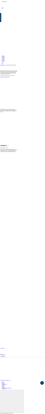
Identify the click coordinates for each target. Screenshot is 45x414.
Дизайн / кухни (8, 380)
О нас (3, 381)
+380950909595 (2, 356)
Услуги (3, 382)
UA (2, 7)
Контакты (3, 59)
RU (2, 8)
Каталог (3, 60)
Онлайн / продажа (3, 380)
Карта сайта (4, 388)
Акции (3, 61)
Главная (3, 55)
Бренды (3, 56)
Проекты (3, 58)
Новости (3, 57)
